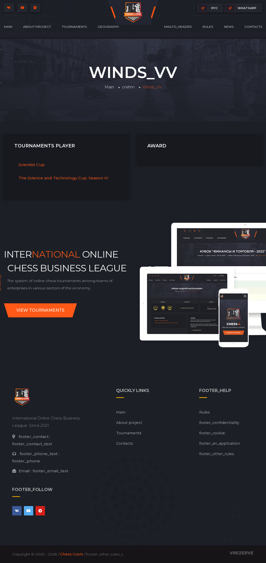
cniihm (128, 86)
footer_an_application (219, 443)
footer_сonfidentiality (219, 422)
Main (8, 27)
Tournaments (74, 27)
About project (37, 27)
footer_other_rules (216, 453)
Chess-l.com (71, 554)
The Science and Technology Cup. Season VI (63, 177)
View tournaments (40, 310)
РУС (208, 8)
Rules (208, 27)
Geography (108, 27)
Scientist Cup (31, 164)
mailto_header (178, 27)
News (229, 27)
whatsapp (241, 8)
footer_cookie (212, 433)
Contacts (253, 27)
